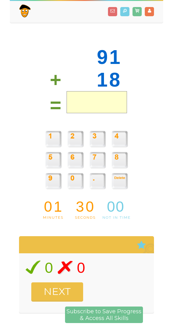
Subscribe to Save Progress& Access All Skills (104, 315)
